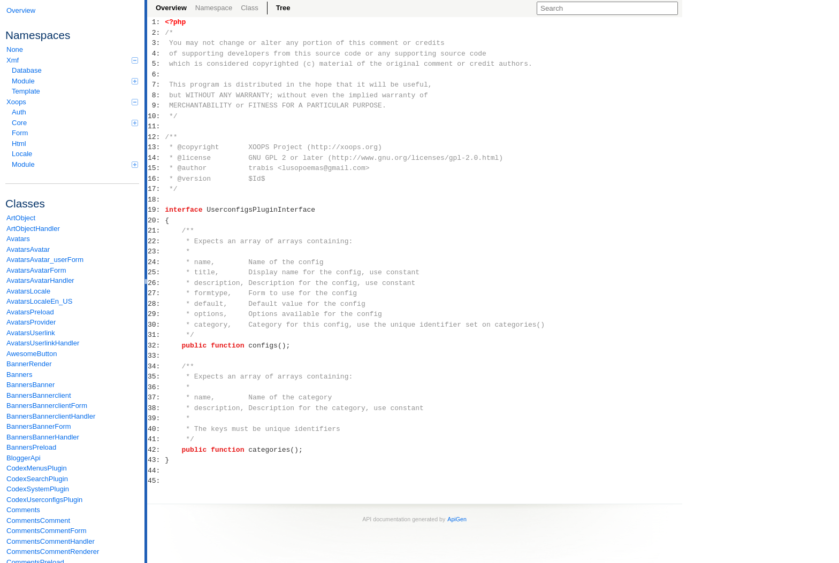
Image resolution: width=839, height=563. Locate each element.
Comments (23, 510)
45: (156, 480)
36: (156, 387)
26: (156, 283)
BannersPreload (31, 447)
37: (156, 397)
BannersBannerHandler (42, 437)
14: (156, 158)
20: (156, 220)
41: (156, 439)
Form (20, 133)
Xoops (72, 102)
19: (156, 209)
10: (156, 116)
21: (156, 230)
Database (27, 70)
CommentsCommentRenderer (52, 551)
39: (156, 418)
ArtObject (20, 218)
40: (156, 429)
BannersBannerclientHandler (50, 416)
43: (156, 460)
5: (156, 63)
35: (156, 376)
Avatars (18, 239)
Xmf (72, 60)
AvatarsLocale (28, 291)
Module (75, 81)
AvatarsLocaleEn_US (39, 301)
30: (156, 324)
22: (156, 241)
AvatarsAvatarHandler (40, 280)
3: (156, 43)
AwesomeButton (31, 354)
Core (75, 123)
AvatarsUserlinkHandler (42, 343)
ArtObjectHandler (33, 229)
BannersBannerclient (38, 395)
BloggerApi (23, 458)
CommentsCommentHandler (50, 541)
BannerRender (29, 364)
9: (156, 105)
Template (26, 91)
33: (156, 355)
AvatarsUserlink (30, 333)
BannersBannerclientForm (46, 406)
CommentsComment (38, 520)
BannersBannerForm (38, 426)
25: (156, 272)
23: (156, 251)
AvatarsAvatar (28, 249)
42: (156, 449)
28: (156, 304)
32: (156, 345)
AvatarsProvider (31, 322)
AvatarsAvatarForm (36, 270)
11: (156, 126)
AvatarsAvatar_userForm (44, 260)
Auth (19, 112)
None (14, 49)
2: (156, 32)
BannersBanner (30, 385)
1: (156, 22)
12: (156, 137)
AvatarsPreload (30, 312)
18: (156, 199)
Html (19, 144)
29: (156, 314)
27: (156, 293)
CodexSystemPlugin (37, 489)
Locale (22, 154)
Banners (19, 375)
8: (156, 95)
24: (156, 262)
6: (156, 74)
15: (156, 168)
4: (156, 53)
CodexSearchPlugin (37, 479)
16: (156, 178)
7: (156, 84)
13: (156, 147)
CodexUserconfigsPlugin (44, 500)
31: (156, 335)
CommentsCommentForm (46, 531)
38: (156, 408)
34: (156, 366)
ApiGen (457, 519)
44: (156, 470)
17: (156, 189)
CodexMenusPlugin (36, 468)
